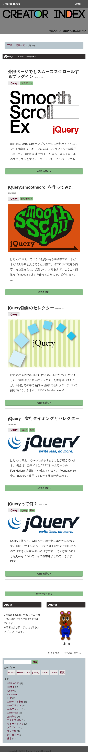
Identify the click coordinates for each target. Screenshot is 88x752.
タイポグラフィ (15, 724)
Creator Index (11, 3)
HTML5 (11, 687)
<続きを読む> (44, 171)
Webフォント (14, 709)
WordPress (12, 712)
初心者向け (26, 198)
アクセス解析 (14, 720)
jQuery (32, 45)
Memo (45, 672)
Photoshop (12, 694)
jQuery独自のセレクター (35, 308)
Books (11, 672)
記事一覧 (20, 45)
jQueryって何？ (27, 504)
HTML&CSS (23, 672)
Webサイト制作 (15, 701)
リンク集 (11, 731)
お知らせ (11, 716)
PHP (9, 698)
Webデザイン (14, 705)
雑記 (62, 672)
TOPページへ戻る (44, 594)
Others (54, 672)
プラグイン (26, 83)
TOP (9, 45)
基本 (32, 430)
